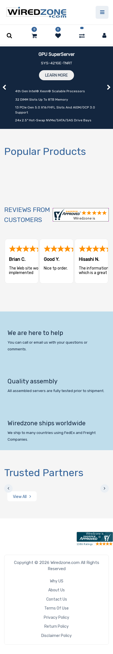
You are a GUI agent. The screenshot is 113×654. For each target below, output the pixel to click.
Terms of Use (56, 608)
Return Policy (56, 626)
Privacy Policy (56, 617)
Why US (56, 581)
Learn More (56, 75)
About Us (56, 590)
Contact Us (56, 599)
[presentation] (8, 488)
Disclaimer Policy (56, 635)
